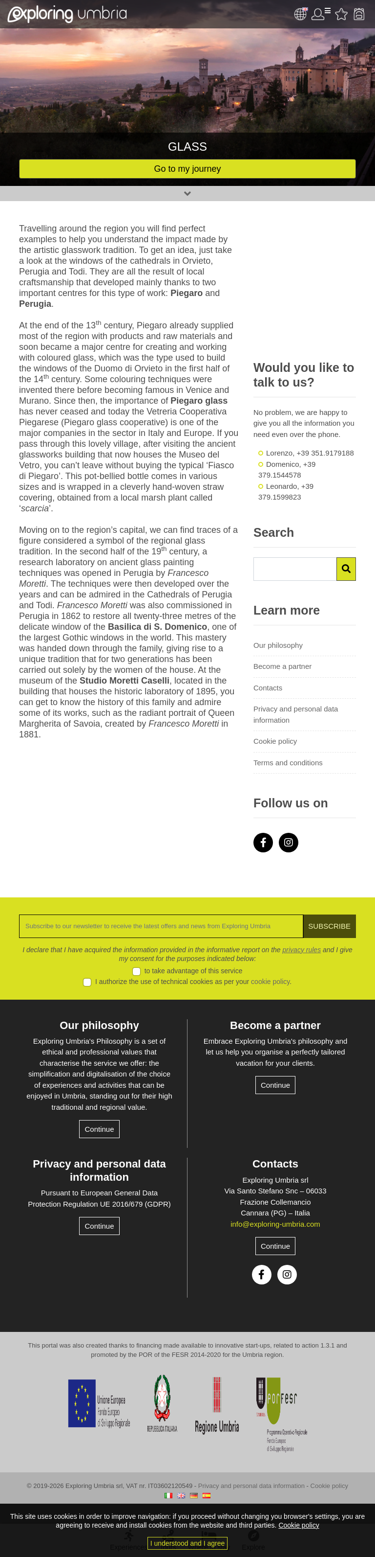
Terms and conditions (288, 762)
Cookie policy (275, 741)
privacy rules (302, 950)
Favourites (341, 14)
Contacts (267, 688)
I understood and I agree (187, 1543)
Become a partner (282, 666)
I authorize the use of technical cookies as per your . (193, 981)
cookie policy (270, 981)
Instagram (288, 842)
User (321, 14)
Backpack (359, 14)
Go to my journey (187, 169)
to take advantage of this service (194, 971)
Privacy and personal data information (295, 714)
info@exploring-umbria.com (275, 1224)
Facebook (263, 842)
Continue (99, 1129)
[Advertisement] (304, 287)
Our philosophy (278, 645)
